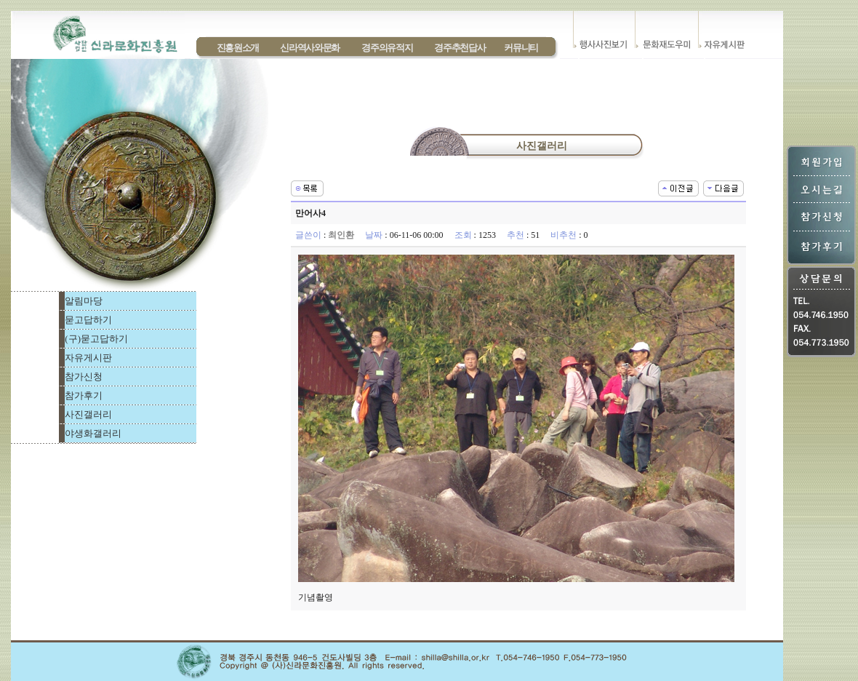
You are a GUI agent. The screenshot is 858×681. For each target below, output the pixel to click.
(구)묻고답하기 (96, 338)
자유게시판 (88, 357)
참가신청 (84, 376)
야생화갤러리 (93, 433)
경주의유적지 (386, 47)
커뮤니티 (521, 47)
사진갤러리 (88, 414)
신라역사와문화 (310, 47)
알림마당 (84, 300)
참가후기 (84, 395)
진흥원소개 (238, 47)
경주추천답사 (459, 47)
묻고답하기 (88, 319)
